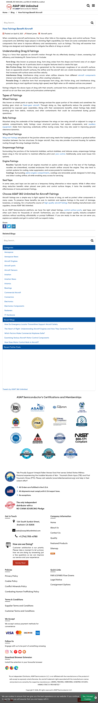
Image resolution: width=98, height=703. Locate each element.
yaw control (60, 154)
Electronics (8, 301)
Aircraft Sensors (10, 270)
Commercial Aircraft (12, 292)
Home (53, 522)
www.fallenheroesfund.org (64, 478)
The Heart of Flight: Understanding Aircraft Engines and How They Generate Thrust (38, 328)
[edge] (28, 632)
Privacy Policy (11, 575)
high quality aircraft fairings (56, 203)
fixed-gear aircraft (31, 105)
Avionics (7, 283)
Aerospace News (11, 256)
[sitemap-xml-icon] (52, 553)
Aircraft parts (46, 33)
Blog (13, 12)
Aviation (7, 274)
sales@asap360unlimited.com (28, 530)
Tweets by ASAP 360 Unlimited (15, 389)
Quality (53, 538)
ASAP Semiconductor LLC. (63, 690)
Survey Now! (20, 563)
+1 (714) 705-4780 (28, 536)
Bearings (8, 288)
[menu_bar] (94, 5)
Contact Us (55, 532)
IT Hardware (9, 315)
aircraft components (86, 75)
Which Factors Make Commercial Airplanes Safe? (24, 333)
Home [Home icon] (5, 12)
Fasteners (8, 310)
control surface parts (73, 210)
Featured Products (59, 543)
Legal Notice (56, 579)
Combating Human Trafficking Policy (22, 591)
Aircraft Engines (10, 261)
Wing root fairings (10, 137)
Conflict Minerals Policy (16, 586)
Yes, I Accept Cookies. (88, 697)
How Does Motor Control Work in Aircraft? (21, 342)
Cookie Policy (11, 581)
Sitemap (54, 548)
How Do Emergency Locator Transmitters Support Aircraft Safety (31, 324)
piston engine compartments (38, 173)
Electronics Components (14, 306)
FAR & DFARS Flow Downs (62, 575)
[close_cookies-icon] (96, 698)
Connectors (9, 297)
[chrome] (9, 632)
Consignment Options (60, 584)
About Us (54, 527)
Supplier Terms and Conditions (19, 605)
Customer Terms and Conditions (19, 610)
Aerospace (8, 252)
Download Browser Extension (18, 657)
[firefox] (19, 632)
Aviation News (10, 279)
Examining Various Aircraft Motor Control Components (26, 337)
